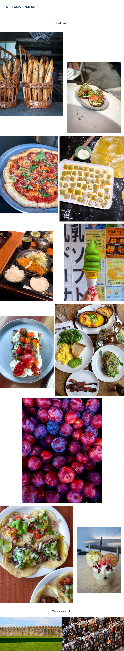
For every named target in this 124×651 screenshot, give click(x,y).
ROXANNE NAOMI (21, 7)
